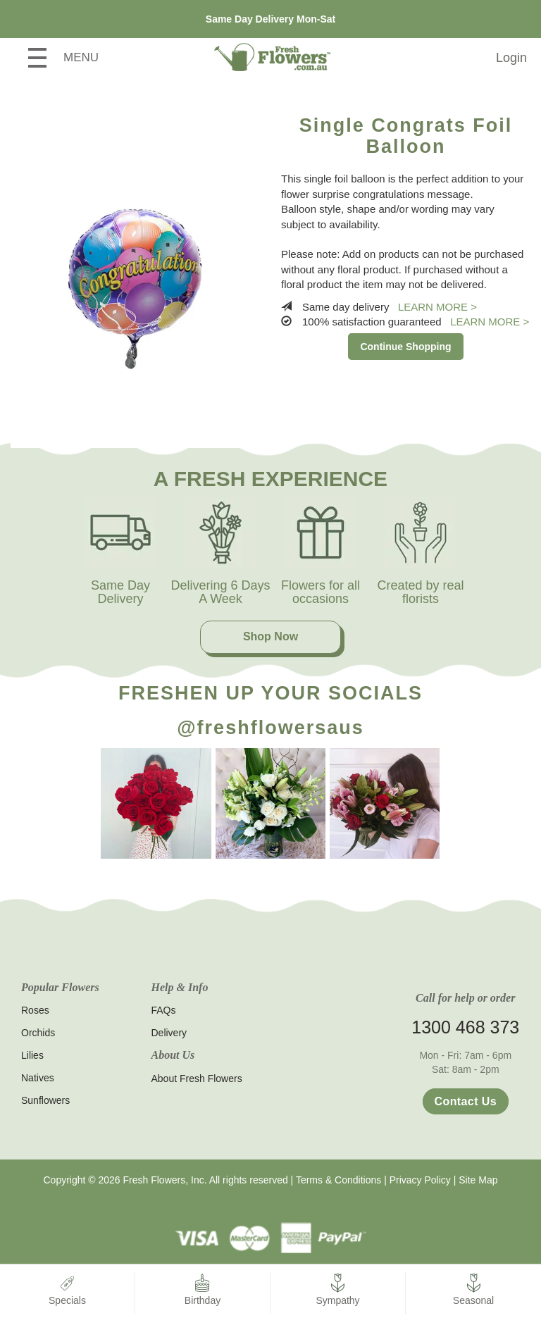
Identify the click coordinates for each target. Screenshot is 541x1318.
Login (511, 58)
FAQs (163, 1010)
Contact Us (466, 1101)
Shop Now (270, 636)
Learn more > (437, 307)
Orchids (38, 1032)
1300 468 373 (465, 1027)
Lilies (32, 1055)
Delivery (169, 1032)
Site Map (478, 1180)
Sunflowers (45, 1100)
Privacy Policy (420, 1180)
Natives (37, 1077)
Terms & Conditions (338, 1180)
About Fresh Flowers (196, 1078)
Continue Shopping (405, 346)
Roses (35, 1010)
